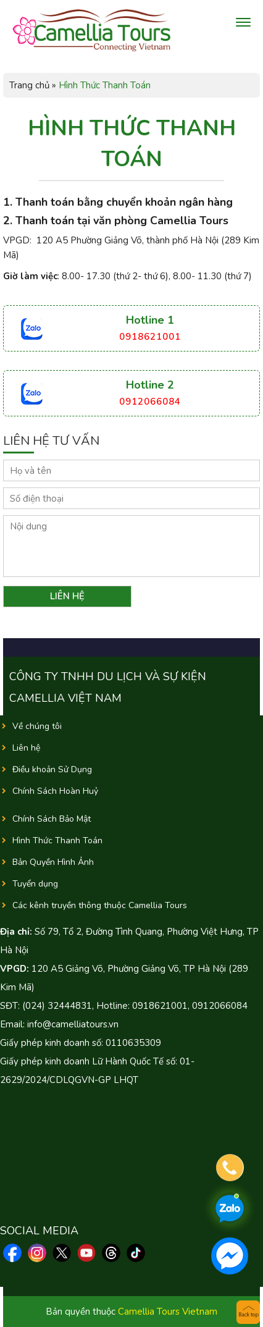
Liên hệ (26, 748)
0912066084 (150, 401)
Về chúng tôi (37, 726)
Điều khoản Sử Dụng (52, 769)
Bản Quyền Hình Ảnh (53, 862)
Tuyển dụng (35, 884)
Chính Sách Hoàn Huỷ (55, 791)
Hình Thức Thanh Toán (57, 840)
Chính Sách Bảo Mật (51, 819)
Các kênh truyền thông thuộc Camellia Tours (99, 905)
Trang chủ (29, 85)
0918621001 (150, 337)
